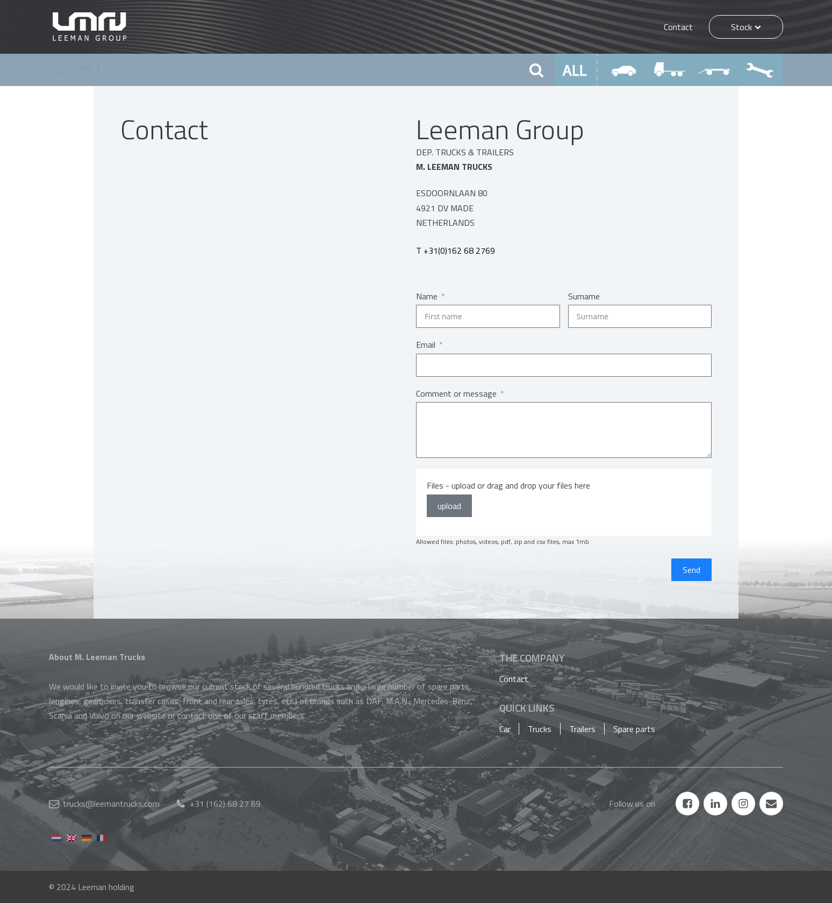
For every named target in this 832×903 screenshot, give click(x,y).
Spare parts (634, 729)
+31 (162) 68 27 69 (225, 803)
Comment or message (456, 393)
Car (505, 729)
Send (691, 569)
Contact (678, 27)
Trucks (539, 729)
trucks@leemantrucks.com (111, 803)
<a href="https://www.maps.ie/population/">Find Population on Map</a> (252, 313)
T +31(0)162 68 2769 (455, 250)
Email (425, 344)
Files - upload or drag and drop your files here (508, 485)
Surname (584, 296)
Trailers (582, 729)
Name (426, 296)
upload (449, 505)
